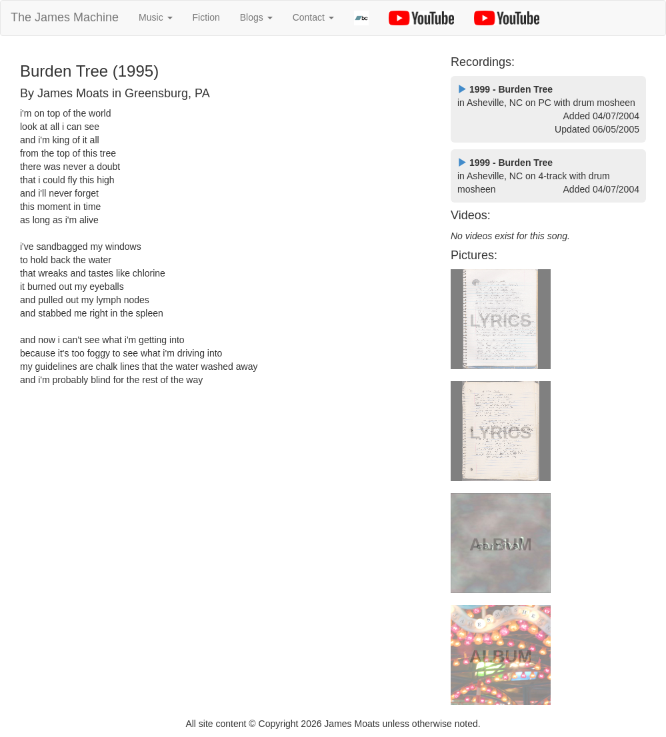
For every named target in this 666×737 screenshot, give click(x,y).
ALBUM (500, 544)
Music (155, 17)
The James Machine (65, 17)
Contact (313, 17)
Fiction (206, 17)
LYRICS (501, 321)
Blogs (256, 17)
